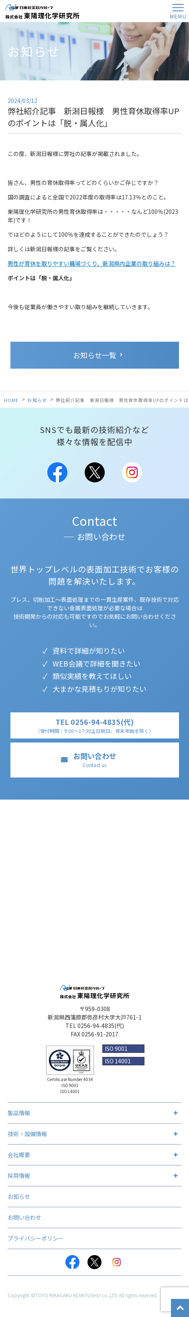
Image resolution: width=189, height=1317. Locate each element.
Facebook (57, 472)
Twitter (95, 472)
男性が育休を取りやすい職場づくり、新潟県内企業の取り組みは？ (92, 263)
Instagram (132, 472)
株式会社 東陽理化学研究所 (42, 11)
